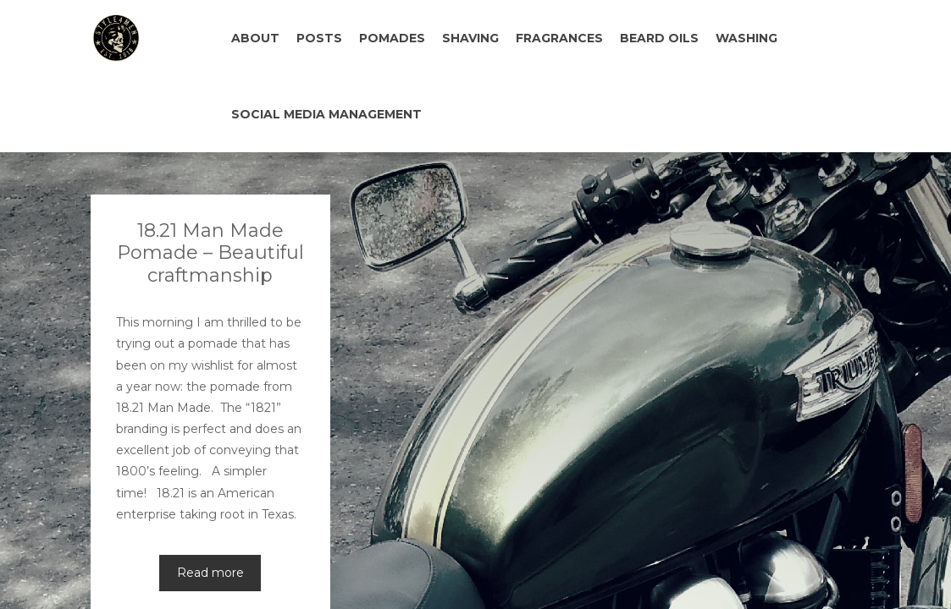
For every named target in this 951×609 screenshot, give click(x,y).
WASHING (746, 38)
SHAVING (470, 38)
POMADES (392, 38)
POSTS (319, 38)
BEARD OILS (659, 38)
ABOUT (255, 38)
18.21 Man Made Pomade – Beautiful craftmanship (210, 177)
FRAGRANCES (559, 38)
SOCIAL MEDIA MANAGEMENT (326, 114)
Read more (210, 496)
